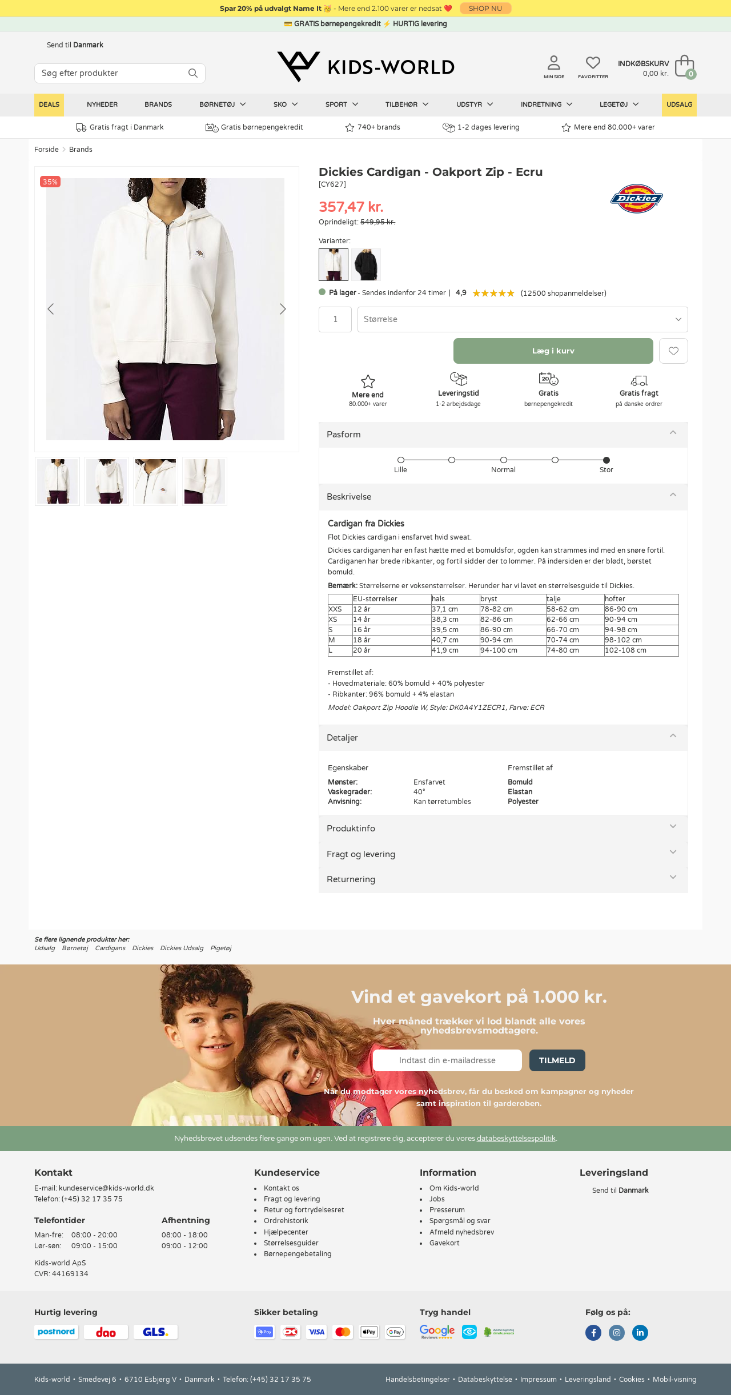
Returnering (351, 879)
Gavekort (444, 1243)
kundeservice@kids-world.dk (106, 1188)
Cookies (632, 1380)
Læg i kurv (553, 350)
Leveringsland (588, 1380)
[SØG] (193, 73)
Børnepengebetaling (298, 1254)
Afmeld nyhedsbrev (461, 1232)
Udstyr (474, 104)
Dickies (142, 948)
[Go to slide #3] (155, 481)
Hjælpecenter (286, 1232)
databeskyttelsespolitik (516, 1138)
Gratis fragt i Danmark (120, 127)
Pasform (344, 434)
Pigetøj (220, 948)
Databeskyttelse (485, 1380)
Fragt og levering (361, 854)
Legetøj (619, 104)
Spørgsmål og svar (460, 1221)
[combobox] (523, 319)
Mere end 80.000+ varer (608, 127)
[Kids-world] (365, 66)
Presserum (447, 1210)
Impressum (538, 1380)
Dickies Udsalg (181, 948)
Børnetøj (222, 104)
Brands (158, 104)
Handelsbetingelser (417, 1380)
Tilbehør (407, 104)
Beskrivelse (349, 497)
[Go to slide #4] (204, 481)
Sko (286, 104)
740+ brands (372, 127)
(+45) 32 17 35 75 (92, 1199)
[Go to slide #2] (106, 481)
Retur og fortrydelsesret (304, 1210)
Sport (342, 104)
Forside (46, 150)
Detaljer (342, 738)
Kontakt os (281, 1188)
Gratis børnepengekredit (254, 127)
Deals (49, 104)
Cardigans (110, 948)
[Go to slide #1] (57, 481)
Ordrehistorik (286, 1221)
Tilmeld (557, 1060)
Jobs (437, 1199)
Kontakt (53, 1172)
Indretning (547, 104)
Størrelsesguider (291, 1243)
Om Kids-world (454, 1188)
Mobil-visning (675, 1380)
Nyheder (102, 104)
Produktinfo (351, 828)
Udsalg (679, 104)
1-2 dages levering (481, 127)
